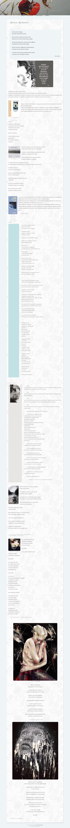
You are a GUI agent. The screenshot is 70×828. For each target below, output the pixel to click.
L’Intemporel (35, 6)
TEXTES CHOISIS (39, 15)
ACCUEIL (22, 15)
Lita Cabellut (37, 681)
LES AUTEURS (30, 15)
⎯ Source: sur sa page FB (16, 818)
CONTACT (47, 15)
